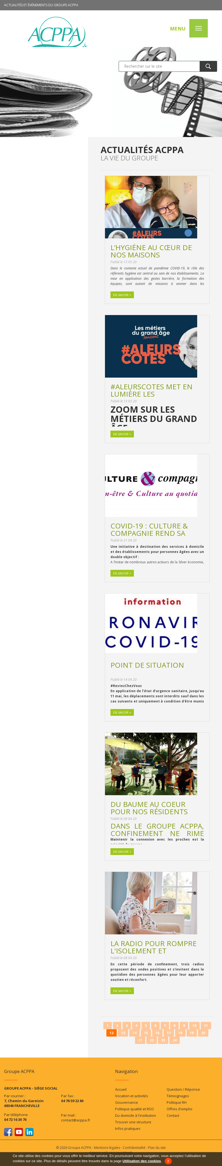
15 (146, 1033)
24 (174, 1040)
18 (180, 1033)
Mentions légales (107, 1147)
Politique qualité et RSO (134, 1108)
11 (206, 1025)
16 (157, 1033)
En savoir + (122, 295)
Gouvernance (126, 1102)
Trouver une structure (133, 1122)
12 (111, 1033)
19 (192, 1033)
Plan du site (157, 1147)
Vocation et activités (131, 1095)
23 (163, 1040)
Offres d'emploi (179, 1108)
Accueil (121, 1089)
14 (134, 1033)
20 (203, 1033)
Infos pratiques (127, 1128)
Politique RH (177, 1102)
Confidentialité (134, 1147)
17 (169, 1033)
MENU (177, 29)
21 (140, 1040)
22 (152, 1040)
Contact (173, 1115)
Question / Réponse (183, 1089)
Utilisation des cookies (141, 1161)
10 (194, 1025)
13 (123, 1033)
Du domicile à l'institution (135, 1115)
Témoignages (178, 1095)
